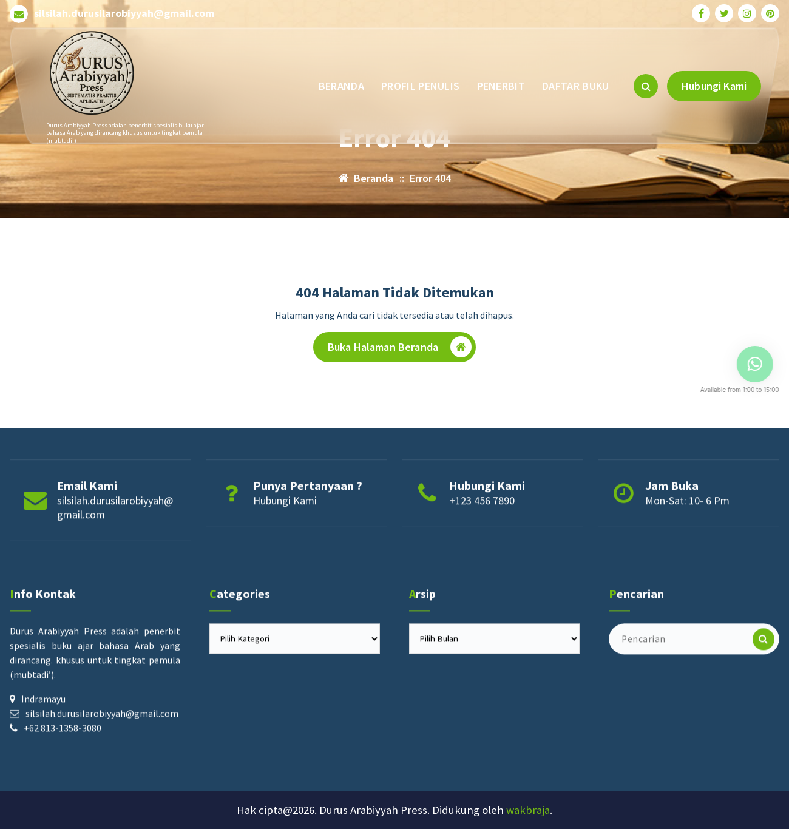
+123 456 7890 (482, 536)
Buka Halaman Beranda (400, 348)
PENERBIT (501, 86)
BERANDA (341, 86)
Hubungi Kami (714, 86)
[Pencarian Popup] (646, 86)
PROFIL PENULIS (420, 86)
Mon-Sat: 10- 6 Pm (687, 536)
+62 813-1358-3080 (62, 797)
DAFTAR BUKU (575, 86)
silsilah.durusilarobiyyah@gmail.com (124, 13)
